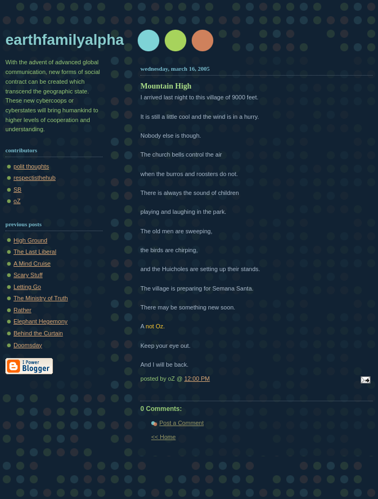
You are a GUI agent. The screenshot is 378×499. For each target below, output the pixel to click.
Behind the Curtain (38, 333)
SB (18, 189)
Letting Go (27, 287)
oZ (17, 201)
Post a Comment (181, 423)
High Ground (31, 240)
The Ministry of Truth (41, 298)
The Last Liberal (35, 251)
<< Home (163, 437)
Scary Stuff (28, 275)
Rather (22, 310)
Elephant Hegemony (41, 321)
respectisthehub (35, 177)
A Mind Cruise (32, 263)
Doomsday (28, 345)
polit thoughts (31, 166)
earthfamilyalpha (64, 39)
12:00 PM (197, 378)
